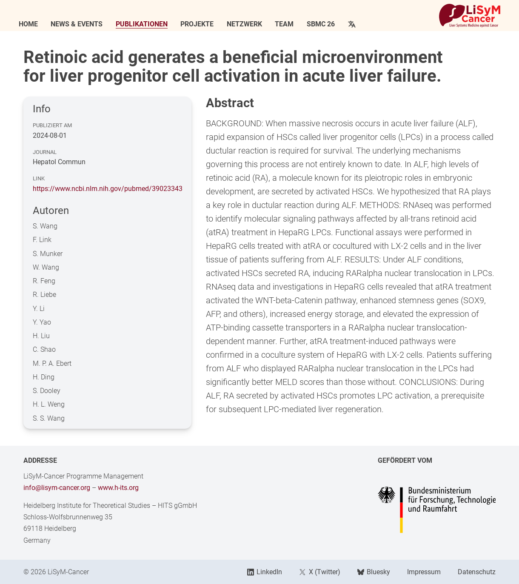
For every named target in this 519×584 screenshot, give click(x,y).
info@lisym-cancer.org (56, 488)
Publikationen (146, 24)
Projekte (201, 24)
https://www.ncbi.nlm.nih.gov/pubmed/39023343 (108, 189)
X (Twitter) (319, 572)
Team (288, 24)
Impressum (424, 572)
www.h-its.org (118, 488)
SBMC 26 (325, 24)
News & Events (81, 24)
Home (33, 24)
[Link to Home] (465, 15)
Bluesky (373, 572)
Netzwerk (249, 24)
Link (39, 178)
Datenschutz (477, 572)
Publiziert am (52, 125)
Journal (45, 152)
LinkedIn (264, 572)
